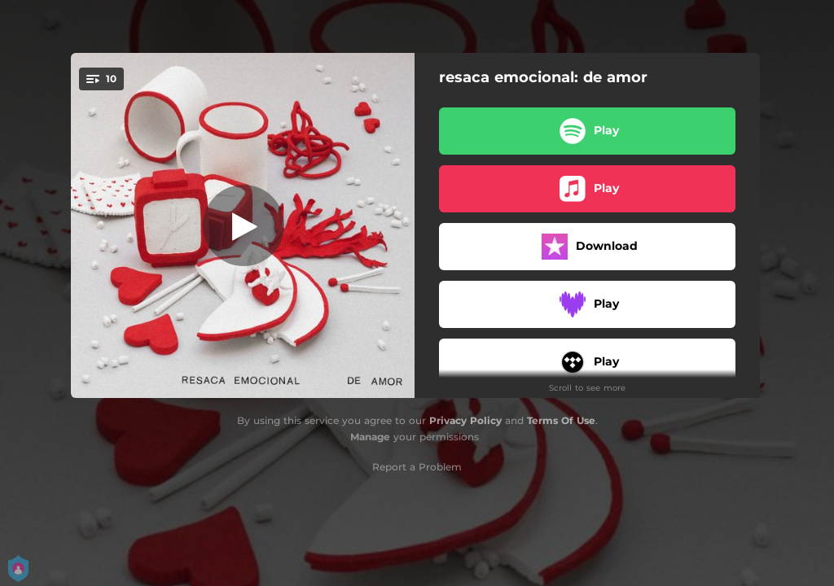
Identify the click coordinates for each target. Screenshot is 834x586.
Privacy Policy (465, 420)
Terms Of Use (561, 420)
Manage (370, 437)
